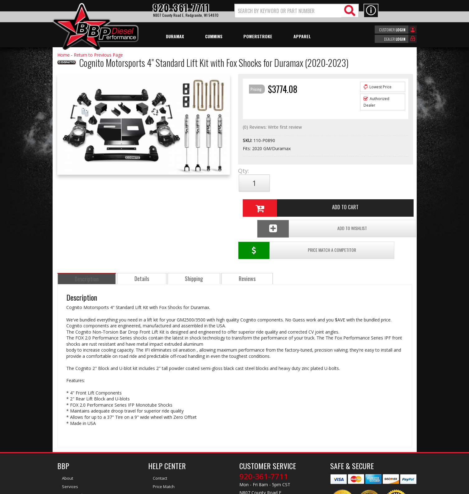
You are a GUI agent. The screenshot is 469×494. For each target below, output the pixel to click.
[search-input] (288, 10)
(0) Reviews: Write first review (272, 127)
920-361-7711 (263, 429)
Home (63, 55)
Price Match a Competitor (274, 203)
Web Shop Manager (290, 489)
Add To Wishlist (365, 203)
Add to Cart (323, 183)
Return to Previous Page (98, 55)
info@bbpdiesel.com (257, 458)
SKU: (248, 140)
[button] (296, 11)
